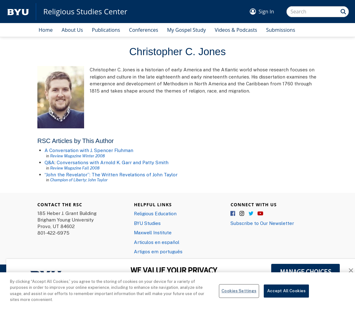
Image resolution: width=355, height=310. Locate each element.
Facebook (233, 213)
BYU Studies (147, 223)
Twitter (251, 213)
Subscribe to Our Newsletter (262, 223)
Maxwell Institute (153, 232)
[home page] (18, 11)
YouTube (260, 213)
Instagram (242, 213)
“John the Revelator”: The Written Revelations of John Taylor (111, 174)
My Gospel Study (186, 29)
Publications (106, 29)
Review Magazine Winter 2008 (77, 155)
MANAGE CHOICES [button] (305, 271)
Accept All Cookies (286, 293)
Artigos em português (158, 251)
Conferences (143, 29)
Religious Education (155, 213)
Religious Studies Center (85, 11)
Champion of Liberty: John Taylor (79, 179)
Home (46, 29)
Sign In (266, 11)
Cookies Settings (238, 293)
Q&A (49, 162)
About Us (72, 29)
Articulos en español (156, 242)
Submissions (280, 29)
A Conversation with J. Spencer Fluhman (89, 150)
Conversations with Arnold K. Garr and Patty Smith (112, 162)
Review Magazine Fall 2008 (75, 167)
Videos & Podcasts (236, 29)
